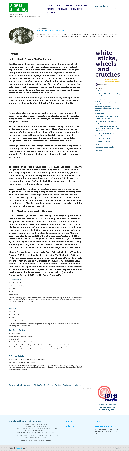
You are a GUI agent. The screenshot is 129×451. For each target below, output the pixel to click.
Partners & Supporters (105, 426)
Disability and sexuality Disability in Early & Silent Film (106, 103)
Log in (118, 448)
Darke (68, 5)
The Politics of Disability (102, 138)
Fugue (50, 9)
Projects (76, 9)
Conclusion (98, 150)
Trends (97, 144)
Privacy (70, 426)
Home (50, 5)
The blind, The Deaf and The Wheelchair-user (104, 134)
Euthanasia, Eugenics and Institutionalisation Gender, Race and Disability (107, 109)
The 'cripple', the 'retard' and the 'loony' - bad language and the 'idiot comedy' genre (107, 128)
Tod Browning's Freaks (102, 141)
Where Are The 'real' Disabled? (105, 147)
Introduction (99, 91)
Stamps (51, 12)
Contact (98, 421)
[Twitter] (83, 388)
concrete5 (19, 448)
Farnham (81, 5)
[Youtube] (90, 388)
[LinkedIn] (88, 388)
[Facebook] (85, 388)
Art (59, 5)
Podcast (62, 9)
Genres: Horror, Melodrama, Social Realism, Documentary (106, 117)
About (69, 421)
